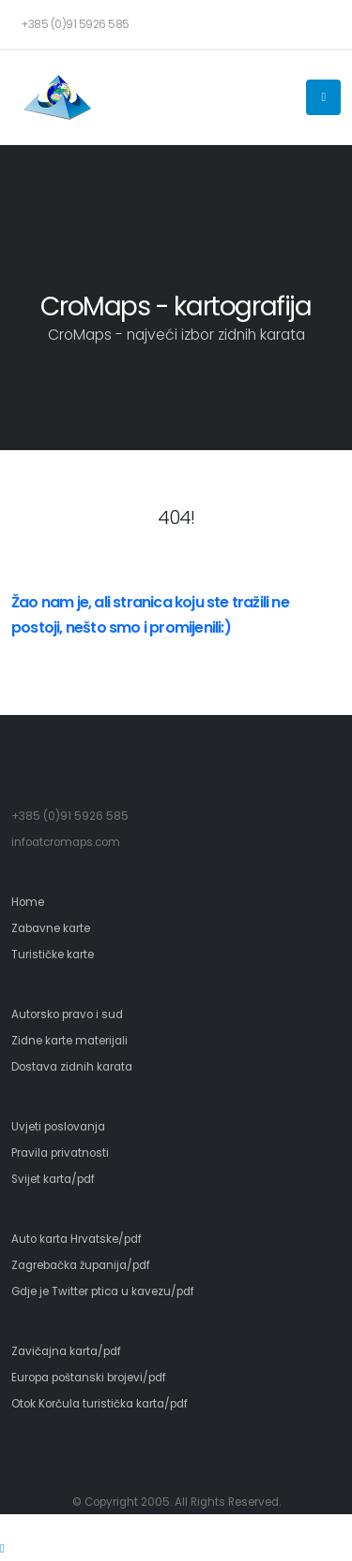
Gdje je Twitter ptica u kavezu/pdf (102, 1291)
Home (27, 902)
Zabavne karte (50, 928)
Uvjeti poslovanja (58, 1126)
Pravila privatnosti (60, 1152)
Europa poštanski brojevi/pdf (88, 1377)
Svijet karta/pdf (53, 1179)
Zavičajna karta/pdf (66, 1351)
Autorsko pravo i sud (67, 1014)
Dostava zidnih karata (71, 1066)
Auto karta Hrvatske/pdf (76, 1239)
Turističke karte (52, 954)
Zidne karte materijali (69, 1040)
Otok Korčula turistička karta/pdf (99, 1403)
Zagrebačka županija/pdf (80, 1265)
